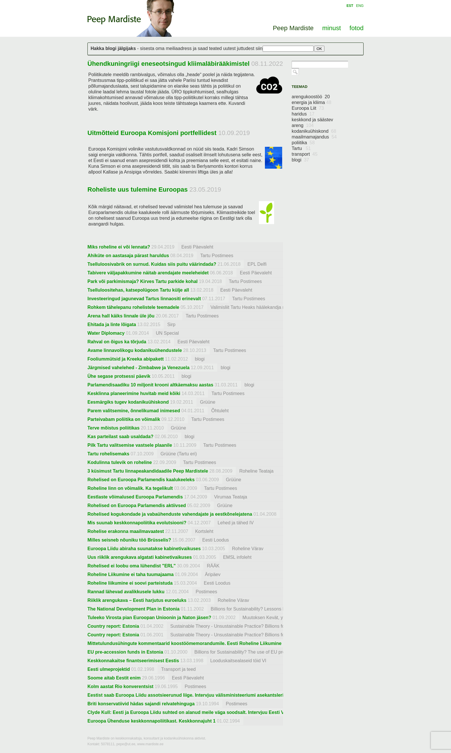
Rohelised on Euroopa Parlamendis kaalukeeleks (141, 479)
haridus (303, 113)
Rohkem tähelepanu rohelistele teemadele (133, 307)
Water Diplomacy (106, 333)
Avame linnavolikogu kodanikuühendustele (134, 350)
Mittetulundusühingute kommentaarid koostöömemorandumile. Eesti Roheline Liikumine (184, 643)
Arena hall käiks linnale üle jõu (120, 315)
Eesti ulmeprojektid (108, 669)
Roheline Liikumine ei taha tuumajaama (130, 574)
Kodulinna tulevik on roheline (119, 462)
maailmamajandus (314, 136)
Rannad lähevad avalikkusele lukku (126, 591)
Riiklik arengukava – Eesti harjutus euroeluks (136, 600)
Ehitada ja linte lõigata (111, 324)
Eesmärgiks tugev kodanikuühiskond (128, 402)
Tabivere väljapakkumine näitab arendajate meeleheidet (148, 272)
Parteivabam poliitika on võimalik (123, 419)
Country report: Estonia (113, 626)
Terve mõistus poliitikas (113, 427)
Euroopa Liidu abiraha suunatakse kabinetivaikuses (144, 548)
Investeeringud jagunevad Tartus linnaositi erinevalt (144, 298)
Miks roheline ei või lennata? (118, 246)
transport (305, 154)
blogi (300, 159)
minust (331, 28)
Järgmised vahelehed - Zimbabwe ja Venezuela (138, 367)
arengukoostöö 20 (311, 96)
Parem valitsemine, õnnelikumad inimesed (133, 410)
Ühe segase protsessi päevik (118, 376)
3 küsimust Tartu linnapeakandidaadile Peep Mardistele (147, 471)
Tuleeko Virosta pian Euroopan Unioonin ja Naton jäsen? (149, 617)
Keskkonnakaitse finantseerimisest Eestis (133, 660)
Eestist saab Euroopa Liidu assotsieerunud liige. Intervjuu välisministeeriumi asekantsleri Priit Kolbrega (201, 695)
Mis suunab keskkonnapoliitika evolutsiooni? (136, 522)
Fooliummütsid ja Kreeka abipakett (125, 359)
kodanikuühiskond (314, 131)
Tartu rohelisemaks (108, 453)
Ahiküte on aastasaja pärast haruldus (128, 255)
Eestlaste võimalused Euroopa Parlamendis (135, 496)
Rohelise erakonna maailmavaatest (125, 531)
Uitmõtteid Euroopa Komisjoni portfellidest (152, 132)
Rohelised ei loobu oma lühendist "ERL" (131, 565)
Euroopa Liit (308, 108)
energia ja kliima (311, 102)
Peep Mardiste (114, 19)
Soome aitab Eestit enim (114, 677)
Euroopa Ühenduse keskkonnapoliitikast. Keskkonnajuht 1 (151, 721)
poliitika (303, 142)
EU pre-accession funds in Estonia (125, 652)
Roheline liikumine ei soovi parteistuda (130, 583)
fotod (356, 28)
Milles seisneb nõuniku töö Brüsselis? (129, 540)
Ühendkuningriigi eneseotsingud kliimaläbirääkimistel (168, 63)
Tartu (301, 148)
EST (350, 6)
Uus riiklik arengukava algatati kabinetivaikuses (139, 557)
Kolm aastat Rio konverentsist (120, 686)
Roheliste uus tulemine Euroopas (137, 189)
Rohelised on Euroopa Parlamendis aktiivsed (136, 505)
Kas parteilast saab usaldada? (120, 436)
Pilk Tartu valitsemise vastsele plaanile (129, 445)
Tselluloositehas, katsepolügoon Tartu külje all (138, 290)
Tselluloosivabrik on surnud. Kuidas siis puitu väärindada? (151, 264)
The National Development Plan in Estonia (133, 608)
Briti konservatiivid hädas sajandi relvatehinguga (141, 703)
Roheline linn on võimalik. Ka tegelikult (130, 488)
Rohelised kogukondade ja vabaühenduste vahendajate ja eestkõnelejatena (169, 514)
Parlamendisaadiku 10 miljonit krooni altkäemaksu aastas (150, 384)
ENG (360, 6)
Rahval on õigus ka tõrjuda (116, 341)
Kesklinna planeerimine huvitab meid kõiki (133, 393)
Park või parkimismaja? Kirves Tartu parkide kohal (142, 281)
